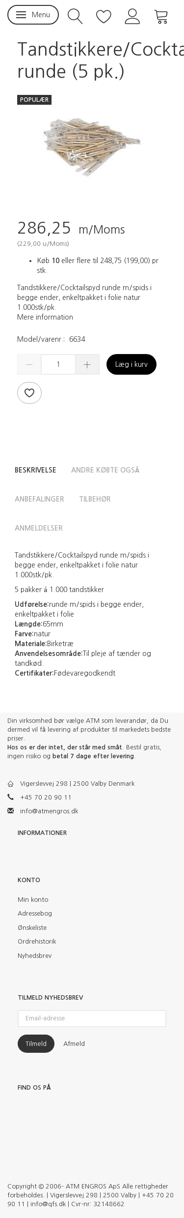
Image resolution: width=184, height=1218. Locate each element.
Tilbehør (95, 499)
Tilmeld (36, 1043)
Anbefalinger (39, 499)
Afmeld (74, 1043)
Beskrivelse (35, 470)
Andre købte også (105, 470)
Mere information (45, 317)
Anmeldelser (39, 528)
